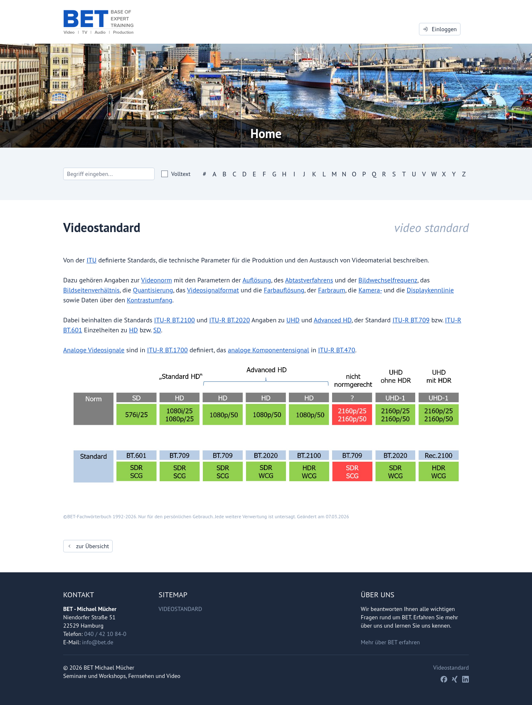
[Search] (109, 174)
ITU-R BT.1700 (167, 350)
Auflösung (256, 280)
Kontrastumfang (149, 300)
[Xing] (454, 679)
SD (157, 330)
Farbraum (331, 290)
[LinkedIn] (465, 679)
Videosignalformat (213, 290)
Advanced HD (333, 320)
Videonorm (156, 280)
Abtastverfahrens (309, 280)
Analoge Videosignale (93, 350)
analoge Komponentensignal (268, 350)
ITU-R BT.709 (410, 320)
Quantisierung (153, 290)
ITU (91, 260)
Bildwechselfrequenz (387, 280)
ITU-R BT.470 (336, 350)
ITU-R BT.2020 (229, 320)
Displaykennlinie (429, 290)
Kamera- (370, 290)
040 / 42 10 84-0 (105, 634)
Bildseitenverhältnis (91, 290)
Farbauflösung (284, 290)
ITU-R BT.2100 (174, 320)
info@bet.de (97, 642)
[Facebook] (444, 679)
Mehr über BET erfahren (390, 642)
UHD (293, 320)
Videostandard (180, 609)
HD (133, 330)
